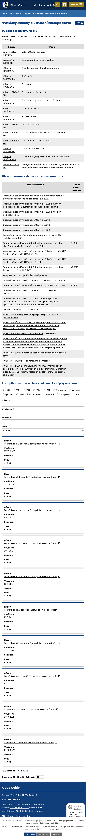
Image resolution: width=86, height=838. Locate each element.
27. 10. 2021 (9, 650)
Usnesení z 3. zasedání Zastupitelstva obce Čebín (30, 742)
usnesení (75, 390)
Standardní (51, 5)
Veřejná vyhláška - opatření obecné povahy (25, 275)
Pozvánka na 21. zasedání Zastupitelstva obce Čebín (31, 510)
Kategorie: (7, 389)
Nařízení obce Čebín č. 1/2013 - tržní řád (22, 309)
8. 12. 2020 (9, 517)
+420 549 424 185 (23, 804)
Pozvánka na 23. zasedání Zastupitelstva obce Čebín (32, 576)
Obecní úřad (16, 13)
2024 (38, 390)
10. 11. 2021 (8, 683)
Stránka (11, 770)
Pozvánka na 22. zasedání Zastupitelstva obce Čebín (32, 543)
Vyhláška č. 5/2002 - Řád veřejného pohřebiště (26, 360)
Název (5, 400)
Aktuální (8, 462)
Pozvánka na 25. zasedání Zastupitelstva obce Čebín (32, 609)
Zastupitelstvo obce (69, 394)
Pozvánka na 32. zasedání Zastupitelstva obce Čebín (32, 676)
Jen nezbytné (44, 834)
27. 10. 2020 (9, 451)
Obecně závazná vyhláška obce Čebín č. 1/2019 (26, 230)
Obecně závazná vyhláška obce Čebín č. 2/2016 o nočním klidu (34, 280)
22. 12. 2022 (9, 750)
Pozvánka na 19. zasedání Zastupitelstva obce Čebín (31, 443)
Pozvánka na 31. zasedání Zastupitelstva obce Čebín (31, 643)
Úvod (4, 13)
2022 (18, 390)
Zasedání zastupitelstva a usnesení (36, 394)
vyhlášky (9, 394)
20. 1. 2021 (8, 550)
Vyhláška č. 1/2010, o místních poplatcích (23, 333)
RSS (79, 23)
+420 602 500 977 (19, 807)
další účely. (55, 823)
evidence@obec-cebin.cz (18, 816)
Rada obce (61, 390)
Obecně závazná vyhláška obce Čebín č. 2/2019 (26, 225)
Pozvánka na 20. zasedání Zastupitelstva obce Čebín (32, 477)
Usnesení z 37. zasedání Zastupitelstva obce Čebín (31, 709)
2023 (28, 390)
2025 (48, 390)
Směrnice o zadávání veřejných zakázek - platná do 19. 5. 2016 (34, 285)
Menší (48, 5)
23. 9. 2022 (9, 716)
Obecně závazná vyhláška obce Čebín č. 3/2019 (26, 220)
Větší (54, 5)
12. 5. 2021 (8, 617)
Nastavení (56, 834)
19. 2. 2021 (8, 584)
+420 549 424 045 (23, 811)
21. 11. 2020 (9, 484)
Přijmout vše (30, 834)
